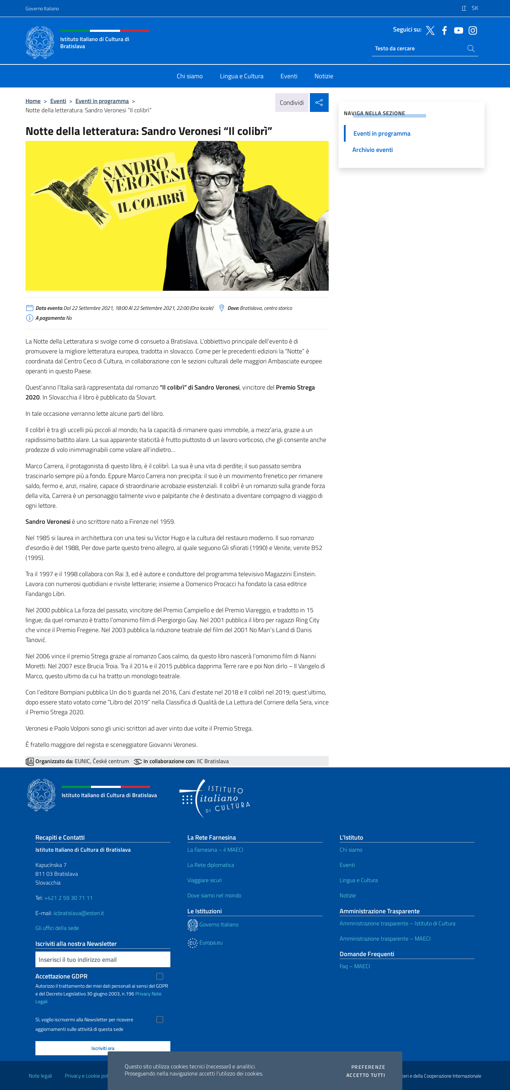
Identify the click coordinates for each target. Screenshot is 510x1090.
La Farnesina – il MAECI (215, 849)
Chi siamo (351, 849)
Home (33, 100)
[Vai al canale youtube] (457, 29)
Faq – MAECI (355, 966)
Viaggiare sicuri (204, 880)
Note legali (40, 1076)
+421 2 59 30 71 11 (68, 897)
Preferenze (368, 1067)
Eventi (58, 100)
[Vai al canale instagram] (471, 29)
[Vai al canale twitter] (428, 29)
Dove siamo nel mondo (214, 895)
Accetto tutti (365, 1075)
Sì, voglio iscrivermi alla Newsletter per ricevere (84, 1019)
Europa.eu (204, 942)
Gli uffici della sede (57, 928)
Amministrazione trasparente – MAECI (385, 938)
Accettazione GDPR (61, 976)
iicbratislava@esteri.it (78, 913)
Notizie (348, 895)
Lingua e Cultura (359, 880)
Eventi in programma (102, 100)
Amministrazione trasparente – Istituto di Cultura (397, 923)
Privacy (143, 993)
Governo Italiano (42, 8)
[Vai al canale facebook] (443, 29)
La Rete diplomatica (210, 865)
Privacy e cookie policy (89, 1076)
